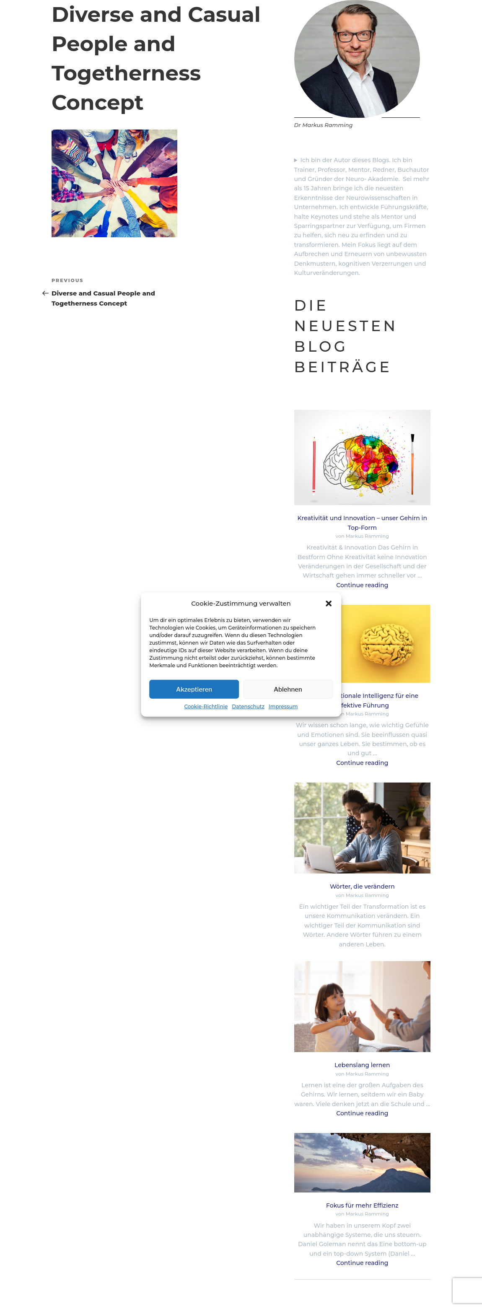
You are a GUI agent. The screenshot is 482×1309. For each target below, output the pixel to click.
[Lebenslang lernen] (362, 1008)
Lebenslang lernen (362, 1065)
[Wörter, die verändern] (362, 829)
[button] (328, 603)
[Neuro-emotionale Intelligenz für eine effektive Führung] (362, 645)
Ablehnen (288, 689)
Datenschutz (248, 706)
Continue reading (362, 585)
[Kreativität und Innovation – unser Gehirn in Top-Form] (362, 459)
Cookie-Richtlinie (206, 706)
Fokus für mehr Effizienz (362, 1205)
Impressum (283, 706)
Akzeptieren (194, 689)
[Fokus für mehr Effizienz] (362, 1164)
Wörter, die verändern (362, 886)
